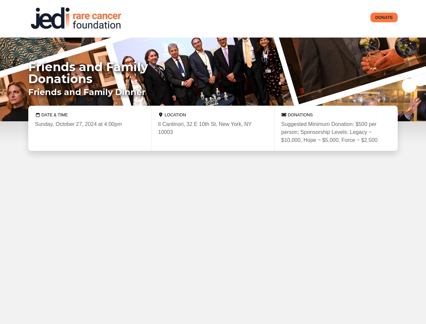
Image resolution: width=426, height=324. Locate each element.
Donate (384, 17)
